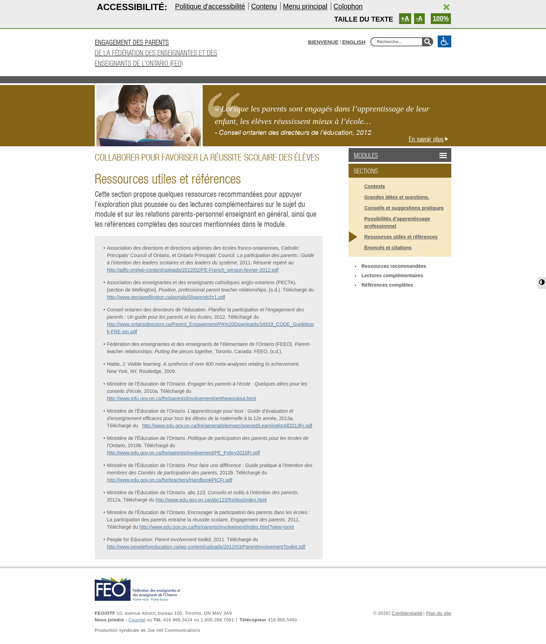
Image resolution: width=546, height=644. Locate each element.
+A (405, 18)
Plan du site (438, 613)
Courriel (137, 619)
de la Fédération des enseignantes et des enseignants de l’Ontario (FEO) (173, 52)
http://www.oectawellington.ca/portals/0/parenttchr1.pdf (166, 297)
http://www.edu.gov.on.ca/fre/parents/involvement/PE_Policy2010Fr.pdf (183, 453)
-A (419, 18)
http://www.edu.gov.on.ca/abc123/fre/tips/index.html (211, 500)
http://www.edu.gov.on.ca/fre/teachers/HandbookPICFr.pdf (169, 480)
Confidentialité (407, 613)
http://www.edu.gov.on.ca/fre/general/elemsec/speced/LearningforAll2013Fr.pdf (227, 425)
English (354, 42)
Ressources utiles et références (401, 237)
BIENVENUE (323, 42)
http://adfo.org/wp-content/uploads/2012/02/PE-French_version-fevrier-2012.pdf (193, 270)
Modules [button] (383, 155)
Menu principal (305, 6)
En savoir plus (430, 139)
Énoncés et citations (388, 247)
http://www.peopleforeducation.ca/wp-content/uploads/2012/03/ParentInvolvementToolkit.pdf (206, 547)
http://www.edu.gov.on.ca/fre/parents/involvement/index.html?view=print (216, 527)
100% (441, 18)
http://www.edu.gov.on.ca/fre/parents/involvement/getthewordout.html (181, 398)
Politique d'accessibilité (210, 6)
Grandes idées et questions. (396, 197)
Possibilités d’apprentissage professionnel (397, 222)
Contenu (264, 6)
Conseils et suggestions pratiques (404, 208)
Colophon (348, 6)
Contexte (374, 186)
